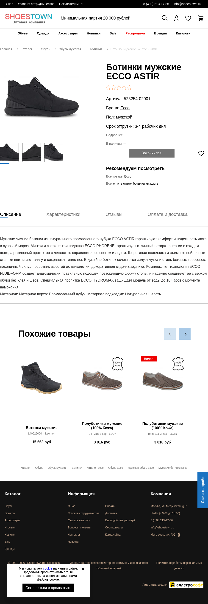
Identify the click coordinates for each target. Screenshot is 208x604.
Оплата (110, 506)
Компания (161, 494)
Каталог (26, 49)
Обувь (23, 33)
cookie (47, 568)
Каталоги (183, 33)
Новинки (93, 33)
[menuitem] (23, 33)
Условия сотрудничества (36, 4)
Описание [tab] (10, 214)
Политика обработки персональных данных (179, 565)
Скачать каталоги (79, 520)
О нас (9, 4)
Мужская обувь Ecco (141, 467)
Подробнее (114, 135)
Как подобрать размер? (120, 520)
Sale (113, 33)
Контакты (74, 534)
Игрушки (10, 527)
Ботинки (96, 49)
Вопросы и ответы (79, 527)
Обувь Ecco (115, 467)
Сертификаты (114, 527)
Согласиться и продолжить (48, 588)
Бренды (160, 33)
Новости (73, 541)
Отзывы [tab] (113, 214)
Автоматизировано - (173, 584)
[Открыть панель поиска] (164, 18)
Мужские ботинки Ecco (172, 467)
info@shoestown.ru (187, 4)
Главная (6, 49)
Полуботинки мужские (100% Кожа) (102, 426)
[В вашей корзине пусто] (200, 18)
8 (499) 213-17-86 (156, 4)
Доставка (111, 513)
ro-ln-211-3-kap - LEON (162, 433)
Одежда (43, 33)
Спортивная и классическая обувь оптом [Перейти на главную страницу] (29, 18)
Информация (81, 494)
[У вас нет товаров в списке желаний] (188, 18)
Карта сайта (113, 534)
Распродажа (135, 33)
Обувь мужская (70, 49)
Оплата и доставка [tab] (168, 214)
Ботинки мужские (42, 428)
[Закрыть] (82, 569)
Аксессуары (68, 33)
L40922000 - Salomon (41, 433)
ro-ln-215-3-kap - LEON (102, 433)
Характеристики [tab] (63, 214)
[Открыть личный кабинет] (176, 18)
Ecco (125, 108)
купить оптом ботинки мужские (135, 183)
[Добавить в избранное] (201, 153)
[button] (170, 334)
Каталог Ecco (95, 467)
